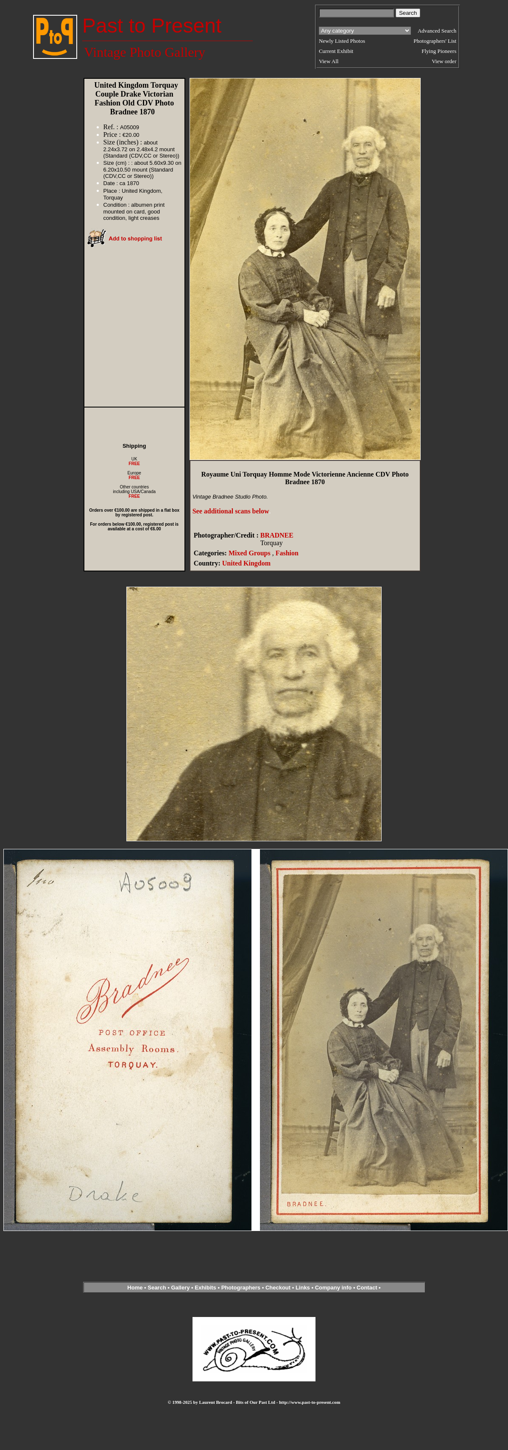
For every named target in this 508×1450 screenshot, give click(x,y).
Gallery (180, 1287)
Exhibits (205, 1287)
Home (134, 1287)
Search (157, 1287)
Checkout (277, 1287)
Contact (367, 1287)
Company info (334, 1287)
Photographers (240, 1287)
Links (303, 1287)
